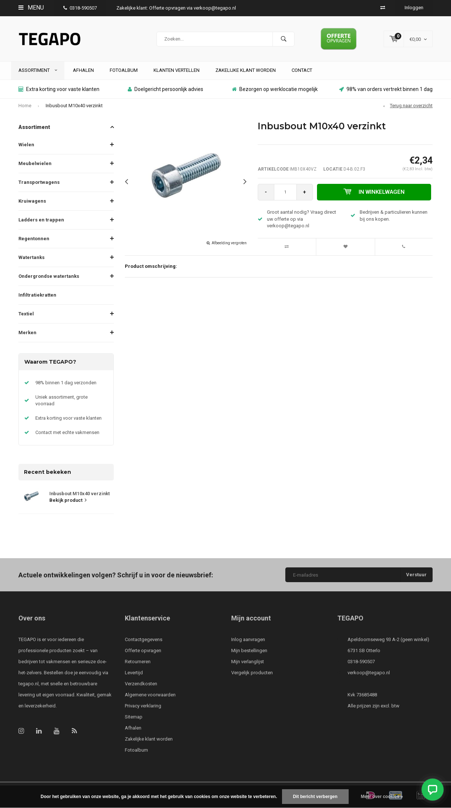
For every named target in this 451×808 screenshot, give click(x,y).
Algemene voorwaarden (150, 694)
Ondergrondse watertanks (48, 276)
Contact (302, 70)
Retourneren (138, 661)
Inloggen (414, 7)
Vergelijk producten (252, 672)
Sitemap (133, 717)
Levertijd (134, 672)
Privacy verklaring (143, 706)
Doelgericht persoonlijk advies (165, 89)
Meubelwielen (35, 163)
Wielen (26, 144)
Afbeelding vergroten (229, 243)
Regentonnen (33, 238)
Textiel (26, 313)
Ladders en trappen (41, 220)
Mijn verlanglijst (247, 661)
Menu (31, 7)
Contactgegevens (143, 639)
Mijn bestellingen (249, 650)
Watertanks (31, 257)
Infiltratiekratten (37, 295)
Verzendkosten (141, 683)
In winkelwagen (374, 192)
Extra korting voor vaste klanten (58, 89)
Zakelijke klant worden (245, 70)
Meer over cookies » (382, 796)
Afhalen (83, 70)
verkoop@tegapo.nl (369, 672)
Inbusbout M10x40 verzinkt (74, 105)
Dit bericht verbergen (315, 796)
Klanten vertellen (177, 70)
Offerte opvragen (143, 650)
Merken (27, 332)
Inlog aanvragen (248, 639)
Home (24, 105)
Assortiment (37, 70)
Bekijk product (68, 500)
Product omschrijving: (151, 266)
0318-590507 (80, 8)
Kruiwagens (32, 201)
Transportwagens (39, 182)
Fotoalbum (124, 70)
